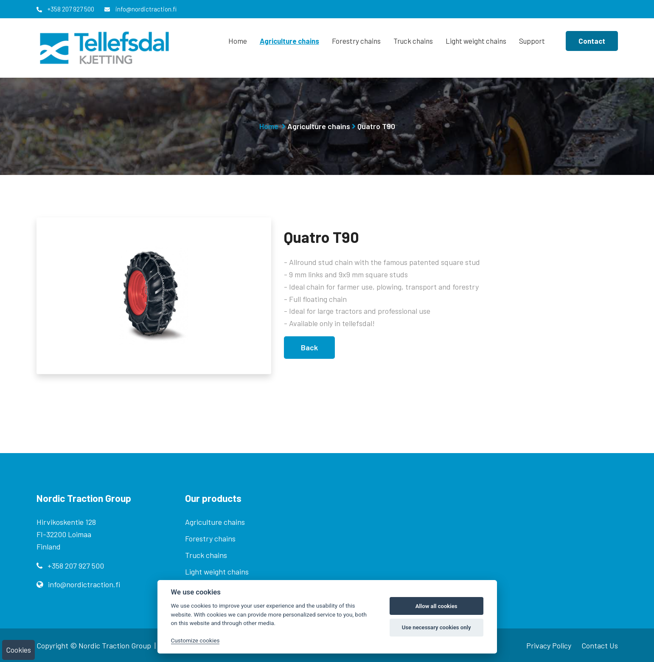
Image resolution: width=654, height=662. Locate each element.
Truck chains (413, 41)
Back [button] (309, 347)
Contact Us (599, 645)
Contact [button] (591, 41)
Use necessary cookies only (436, 627)
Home (237, 41)
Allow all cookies (436, 606)
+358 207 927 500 (65, 9)
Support (532, 41)
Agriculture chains (289, 41)
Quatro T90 (376, 126)
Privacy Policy (548, 645)
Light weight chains (476, 41)
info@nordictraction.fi (140, 9)
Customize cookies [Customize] (195, 640)
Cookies (18, 649)
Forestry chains (356, 41)
